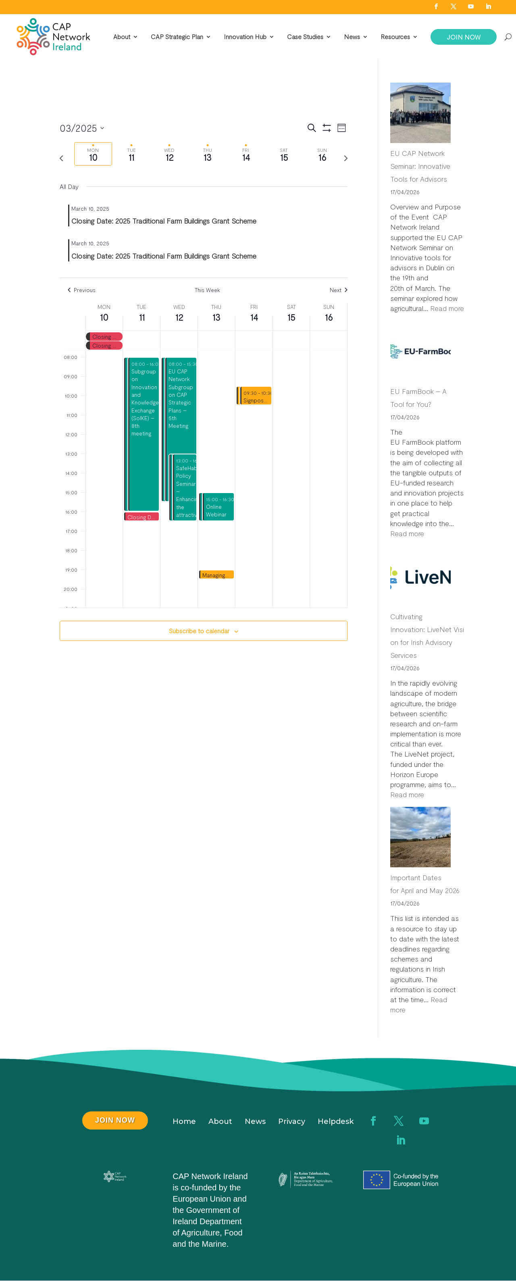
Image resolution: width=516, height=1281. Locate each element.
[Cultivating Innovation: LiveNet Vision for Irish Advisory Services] (420, 578)
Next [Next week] (338, 289)
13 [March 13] (216, 317)
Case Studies (305, 36)
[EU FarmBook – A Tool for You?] (420, 353)
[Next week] (346, 158)
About (121, 36)
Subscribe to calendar (199, 630)
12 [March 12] (179, 317)
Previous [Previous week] (82, 289)
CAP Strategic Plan (177, 36)
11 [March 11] (142, 317)
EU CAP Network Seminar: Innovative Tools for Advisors (420, 166)
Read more (447, 308)
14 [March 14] (254, 317)
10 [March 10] (104, 317)
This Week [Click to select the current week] (207, 289)
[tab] (93, 154)
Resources (395, 36)
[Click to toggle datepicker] (82, 128)
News (352, 36)
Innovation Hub (245, 36)
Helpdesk (336, 1122)
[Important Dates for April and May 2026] (420, 839)
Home (184, 1122)
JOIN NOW (464, 37)
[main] (204, 390)
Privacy (291, 1122)
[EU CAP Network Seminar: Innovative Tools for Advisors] (420, 115)
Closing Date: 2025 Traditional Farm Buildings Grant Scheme (163, 220)
